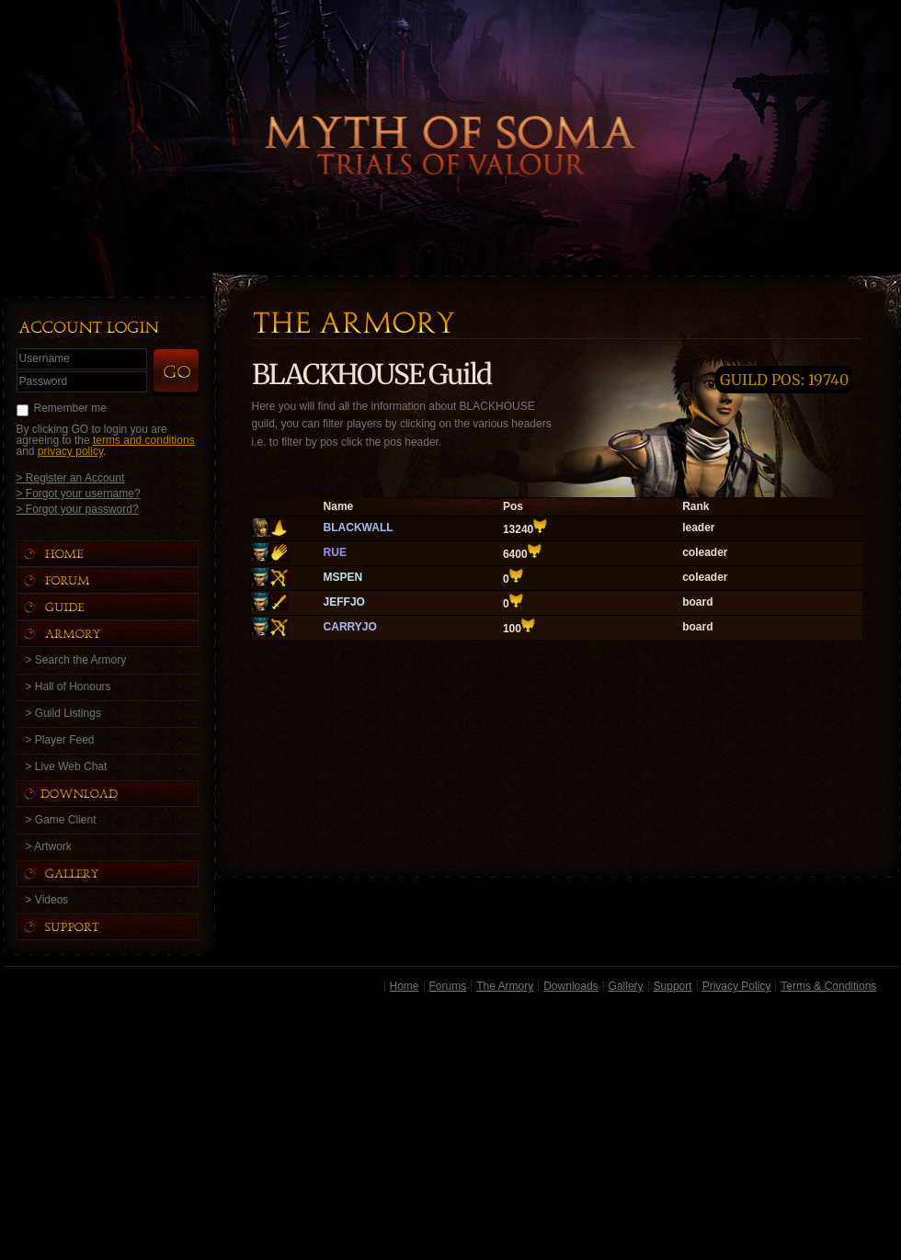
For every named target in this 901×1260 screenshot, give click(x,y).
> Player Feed (60, 739)
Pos (513, 506)
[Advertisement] (451, 1129)
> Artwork (49, 846)
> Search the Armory (76, 659)
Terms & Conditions (828, 986)
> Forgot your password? (78, 509)
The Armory (504, 986)
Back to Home (450, 115)
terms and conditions (144, 440)
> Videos (47, 899)
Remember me (70, 408)
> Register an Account (71, 477)
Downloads (570, 986)
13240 (518, 529)
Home (404, 986)
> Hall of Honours (68, 686)
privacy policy (70, 451)
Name (339, 506)
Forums (448, 986)
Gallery (626, 986)
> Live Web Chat (67, 766)
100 (512, 628)
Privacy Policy (736, 986)
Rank (695, 506)
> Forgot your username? (79, 493)
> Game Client (61, 819)
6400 (515, 554)
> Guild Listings (63, 713)
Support (673, 986)
